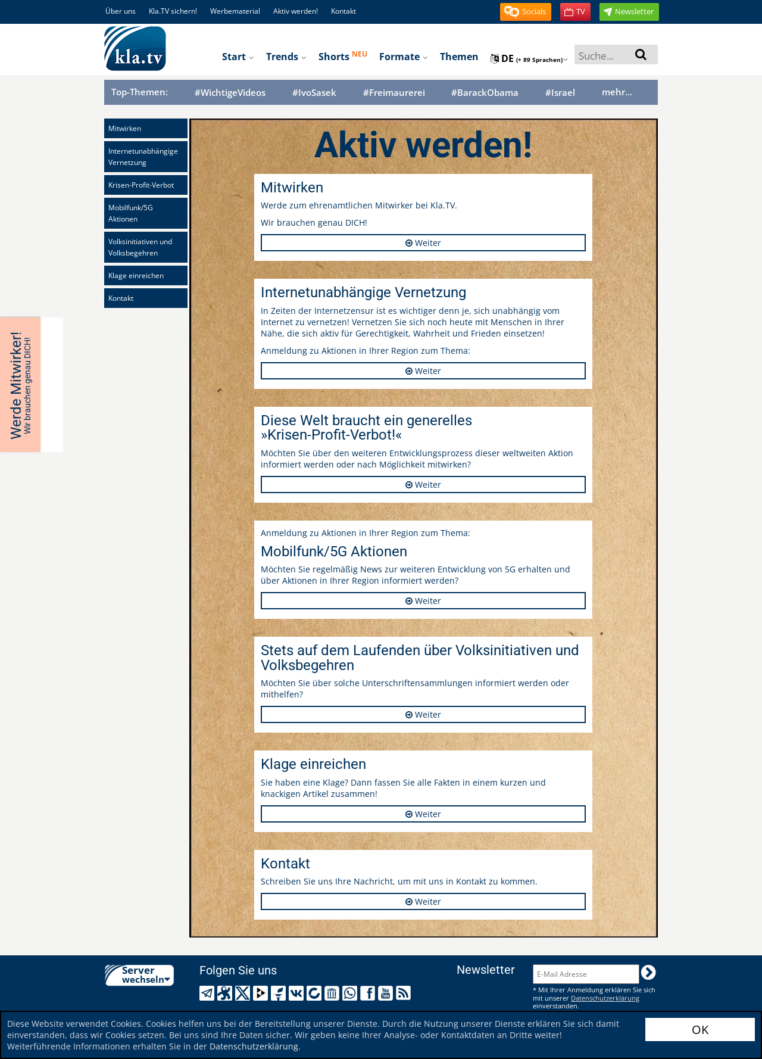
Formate (403, 56)
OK (700, 1029)
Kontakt (343, 11)
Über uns (120, 11)
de (530, 58)
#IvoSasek (314, 92)
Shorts (342, 56)
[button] (525, 12)
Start (238, 56)
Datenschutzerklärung (254, 1046)
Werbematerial (235, 11)
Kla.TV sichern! (173, 11)
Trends (286, 56)
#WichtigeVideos (230, 92)
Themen (459, 56)
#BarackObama (485, 92)
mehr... (617, 92)
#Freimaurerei (394, 92)
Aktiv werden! (295, 11)
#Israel (560, 92)
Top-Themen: (139, 92)
